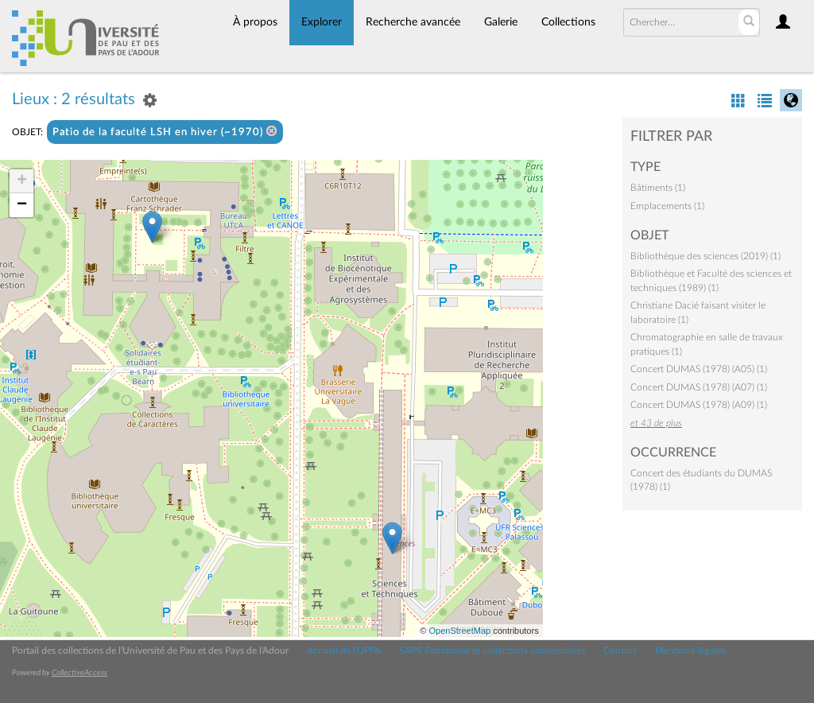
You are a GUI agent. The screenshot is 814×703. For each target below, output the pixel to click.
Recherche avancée (413, 22)
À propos (255, 22)
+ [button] (22, 181)
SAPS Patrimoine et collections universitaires (492, 650)
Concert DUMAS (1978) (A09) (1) (698, 405)
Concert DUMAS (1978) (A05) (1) (698, 369)
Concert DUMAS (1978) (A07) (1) (698, 387)
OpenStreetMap (459, 630)
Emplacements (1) (667, 206)
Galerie (500, 22)
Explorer (321, 22)
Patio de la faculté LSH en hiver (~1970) (164, 132)
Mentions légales (690, 650)
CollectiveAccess (79, 673)
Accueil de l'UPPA (344, 650)
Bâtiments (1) (657, 187)
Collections (568, 22)
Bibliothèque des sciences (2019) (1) (705, 256)
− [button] (22, 205)
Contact (620, 650)
